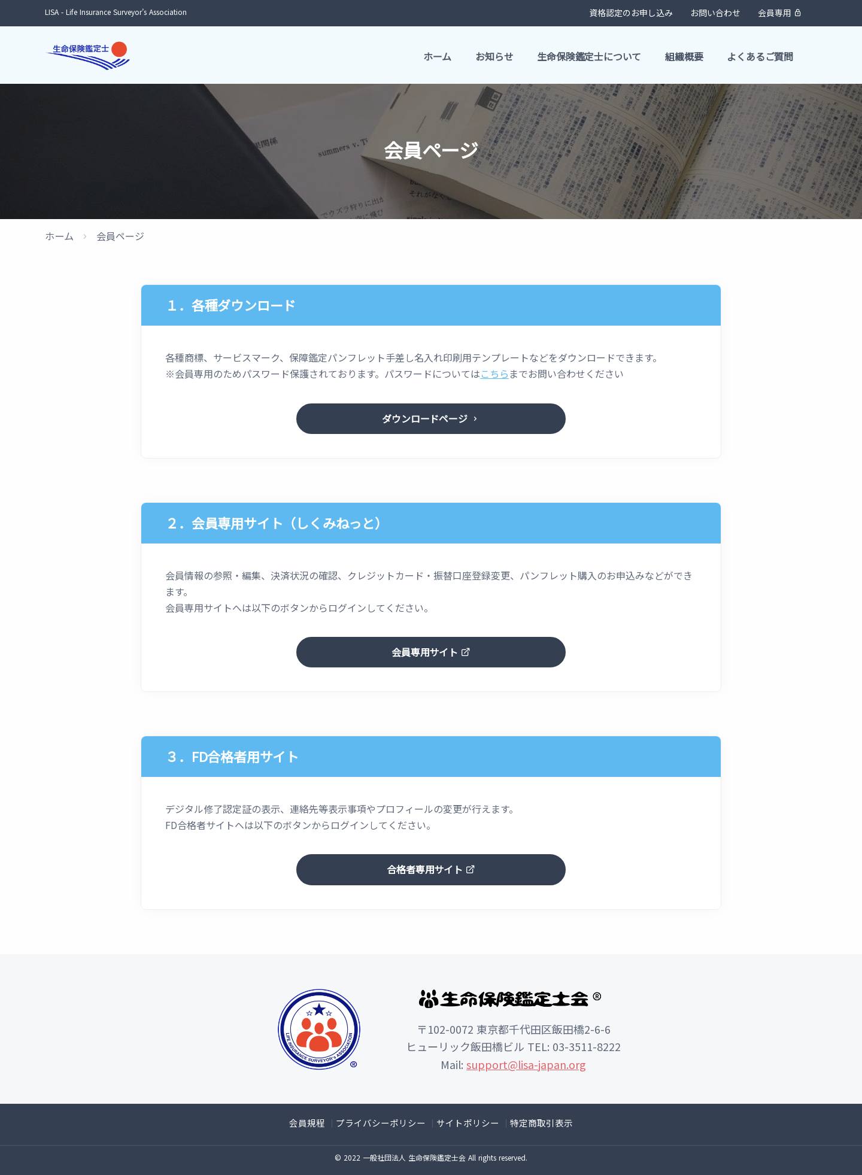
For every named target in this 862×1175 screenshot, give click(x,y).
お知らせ (494, 56)
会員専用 (780, 13)
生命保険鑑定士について (589, 56)
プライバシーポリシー (384, 1122)
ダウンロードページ (430, 418)
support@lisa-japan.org (526, 1064)
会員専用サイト (430, 652)
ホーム (437, 56)
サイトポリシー (465, 1122)
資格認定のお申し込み (631, 13)
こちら (494, 373)
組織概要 (684, 56)
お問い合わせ (715, 13)
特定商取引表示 (535, 1122)
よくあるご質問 (760, 56)
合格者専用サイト (431, 869)
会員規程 (314, 1122)
